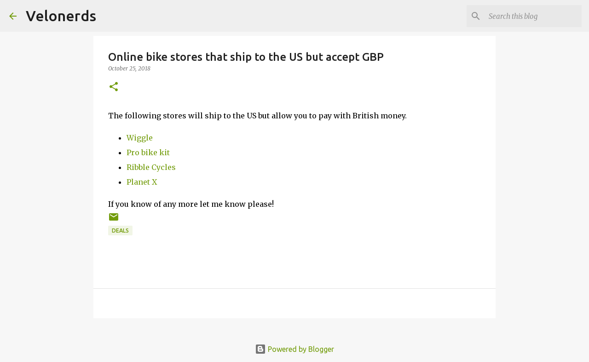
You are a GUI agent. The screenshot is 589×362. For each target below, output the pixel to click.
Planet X (142, 182)
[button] (113, 87)
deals (120, 231)
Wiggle (140, 137)
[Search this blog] (533, 16)
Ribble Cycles (151, 167)
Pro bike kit (148, 152)
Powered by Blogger (294, 349)
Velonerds (61, 15)
